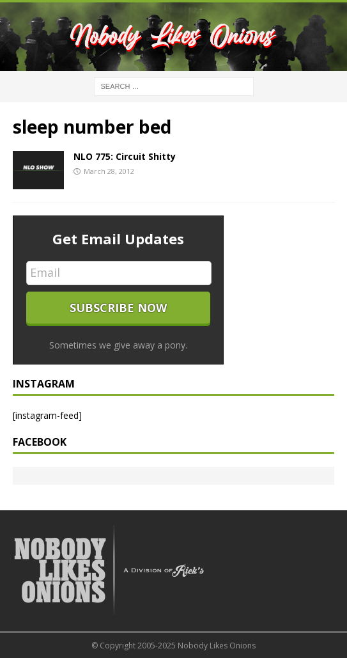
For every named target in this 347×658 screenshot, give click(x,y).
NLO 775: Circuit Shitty (124, 156)
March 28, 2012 (109, 171)
